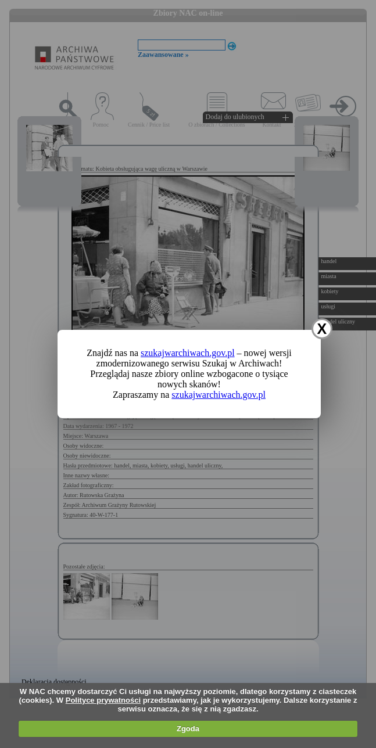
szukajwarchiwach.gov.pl (188, 353)
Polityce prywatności (103, 700)
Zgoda (188, 728)
